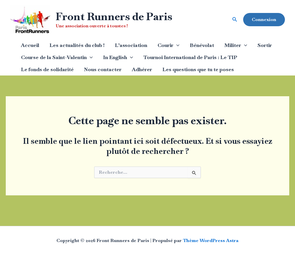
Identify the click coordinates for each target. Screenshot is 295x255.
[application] (176, 45)
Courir (168, 45)
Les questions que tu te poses (198, 69)
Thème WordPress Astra (211, 240)
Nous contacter (103, 69)
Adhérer (142, 69)
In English (118, 57)
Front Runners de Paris (114, 16)
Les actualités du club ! (77, 45)
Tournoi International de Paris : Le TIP (190, 57)
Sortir (265, 45)
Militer (235, 45)
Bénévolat (202, 45)
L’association (131, 45)
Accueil (30, 45)
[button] (234, 19)
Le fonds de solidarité (47, 69)
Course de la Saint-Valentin (57, 57)
